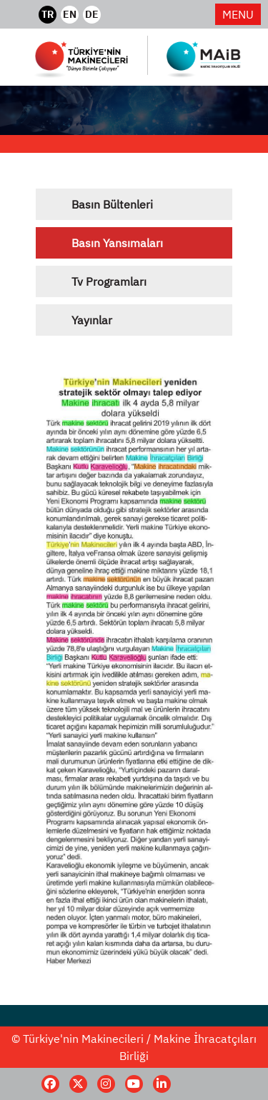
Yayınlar (91, 320)
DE (92, 14)
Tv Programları (109, 281)
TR (47, 14)
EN (69, 14)
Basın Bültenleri (112, 204)
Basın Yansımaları (117, 243)
